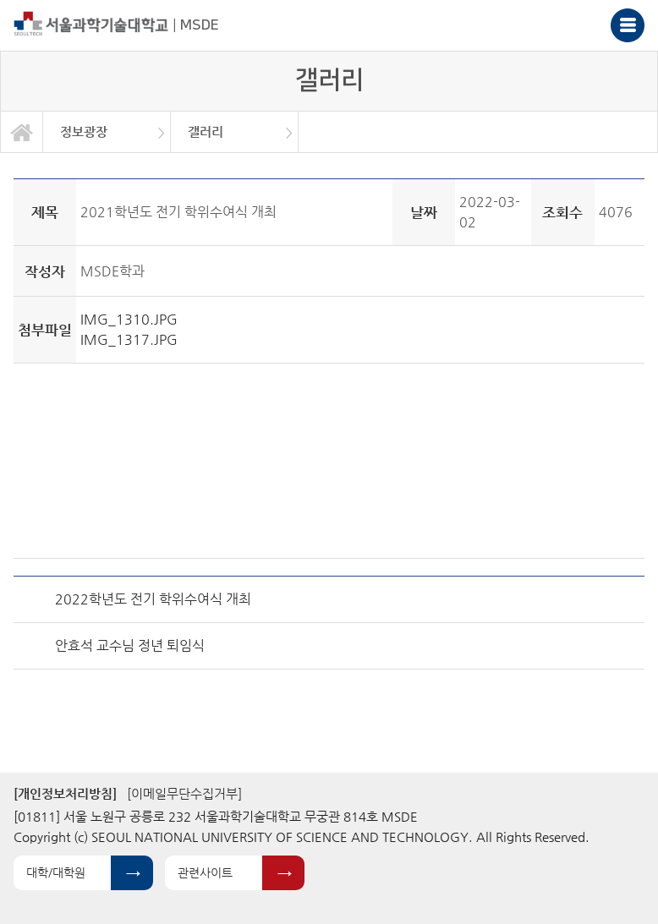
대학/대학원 (55, 872)
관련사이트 (205, 872)
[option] (107, 132)
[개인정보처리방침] (65, 793)
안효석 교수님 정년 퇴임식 (130, 645)
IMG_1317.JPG (129, 339)
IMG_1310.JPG (129, 319)
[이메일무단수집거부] (184, 793)
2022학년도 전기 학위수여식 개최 (153, 599)
